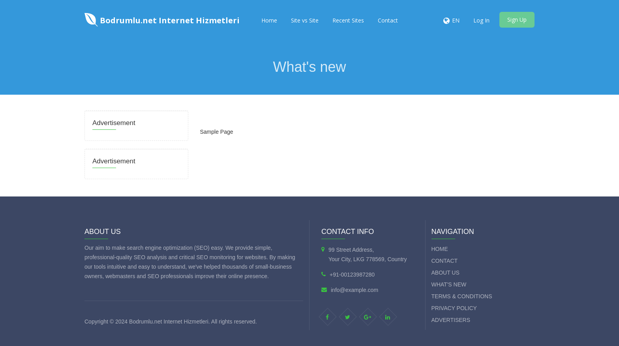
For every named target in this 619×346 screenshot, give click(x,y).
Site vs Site (305, 20)
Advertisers (451, 320)
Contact (388, 20)
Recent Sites (348, 20)
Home (269, 20)
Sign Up (517, 19)
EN (456, 20)
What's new (449, 284)
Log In (481, 20)
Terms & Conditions (461, 296)
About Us (445, 272)
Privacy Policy (454, 308)
